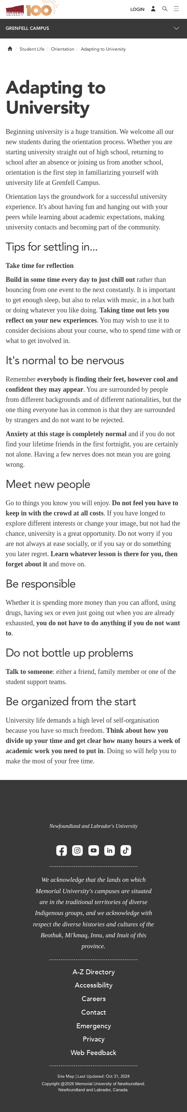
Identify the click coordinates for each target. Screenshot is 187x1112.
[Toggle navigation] (176, 9)
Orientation (62, 49)
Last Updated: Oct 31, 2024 (103, 1076)
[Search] (165, 9)
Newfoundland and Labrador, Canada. (94, 1089)
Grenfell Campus (27, 28)
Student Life (32, 49)
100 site (43, 9)
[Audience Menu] (153, 9)
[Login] (137, 9)
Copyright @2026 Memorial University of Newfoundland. (93, 1083)
